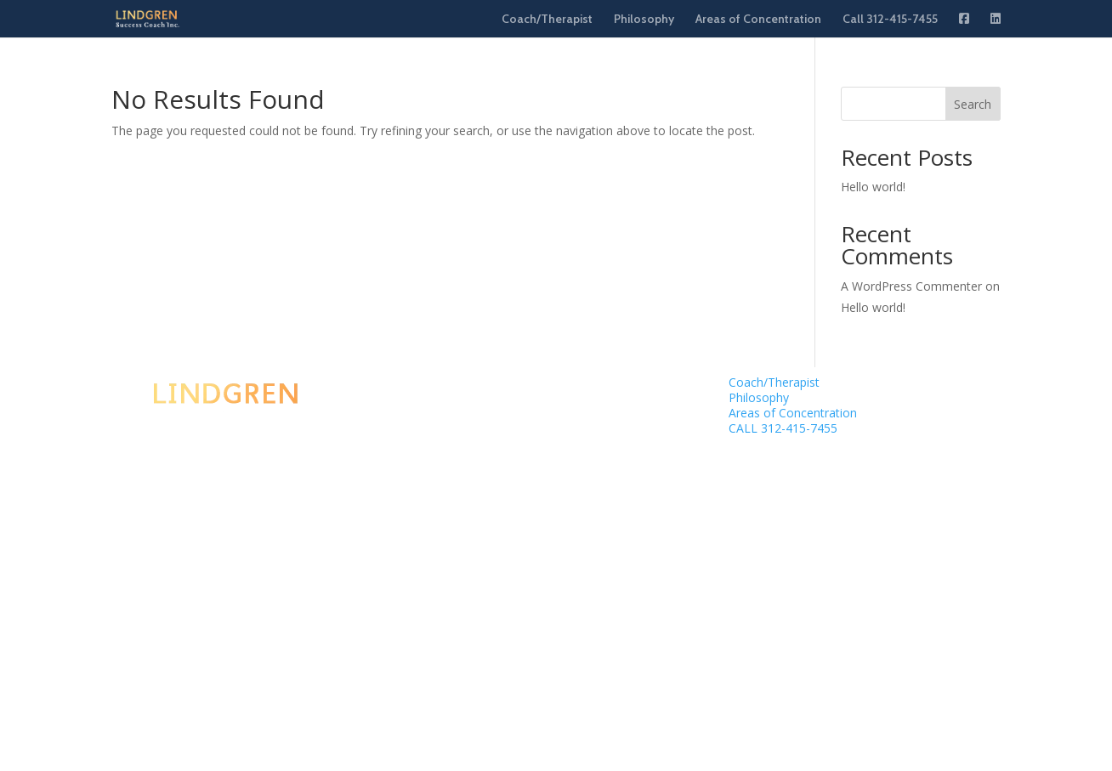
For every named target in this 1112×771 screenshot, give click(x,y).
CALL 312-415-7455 (783, 428)
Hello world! (873, 187)
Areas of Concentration (758, 19)
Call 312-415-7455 (890, 19)
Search (972, 104)
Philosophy (644, 19)
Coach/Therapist (547, 19)
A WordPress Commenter (911, 286)
